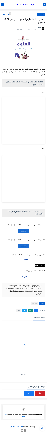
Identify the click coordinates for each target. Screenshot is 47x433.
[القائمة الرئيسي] (44, 4)
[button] (36, 310)
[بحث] (2, 4)
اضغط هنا (23, 231)
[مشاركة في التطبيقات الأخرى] (18, 310)
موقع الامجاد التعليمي (23, 4)
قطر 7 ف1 (41, 14)
